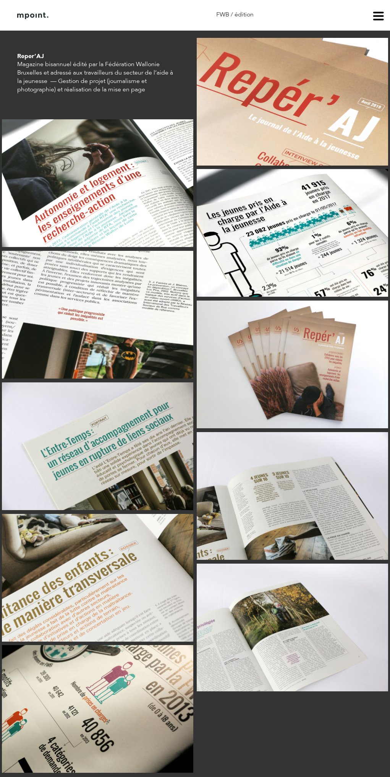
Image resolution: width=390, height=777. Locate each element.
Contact (133, 16)
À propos (95, 16)
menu (378, 17)
